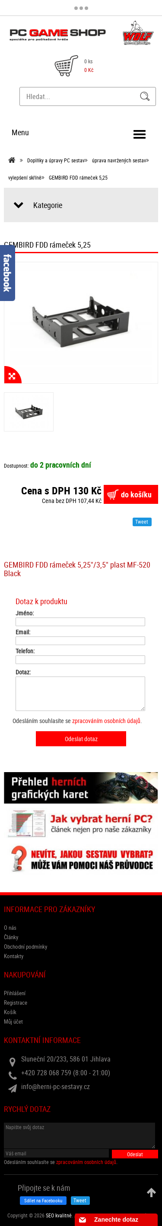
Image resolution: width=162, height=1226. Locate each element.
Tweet (141, 521)
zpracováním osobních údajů (106, 721)
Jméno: (25, 613)
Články (11, 937)
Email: (23, 632)
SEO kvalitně (59, 1215)
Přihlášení (14, 993)
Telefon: (25, 651)
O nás (10, 927)
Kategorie (47, 205)
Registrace (15, 1002)
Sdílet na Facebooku (43, 1200)
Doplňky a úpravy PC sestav (56, 160)
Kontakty (13, 956)
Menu (20, 132)
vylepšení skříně (24, 177)
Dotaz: (23, 672)
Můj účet (13, 1021)
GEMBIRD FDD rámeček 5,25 (78, 177)
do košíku (136, 494)
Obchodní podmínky (25, 946)
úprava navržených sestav (119, 160)
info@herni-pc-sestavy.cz (55, 1086)
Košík (10, 1012)
